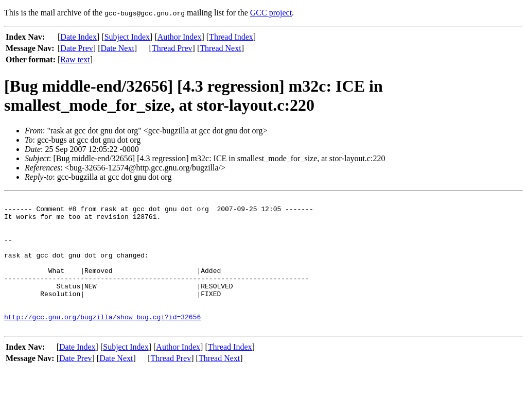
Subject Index (127, 36)
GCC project (271, 12)
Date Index (78, 36)
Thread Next (220, 48)
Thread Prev (172, 48)
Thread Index (231, 36)
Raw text (75, 59)
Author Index (179, 36)
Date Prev (76, 48)
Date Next (117, 48)
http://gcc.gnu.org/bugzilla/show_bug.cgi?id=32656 (102, 341)
